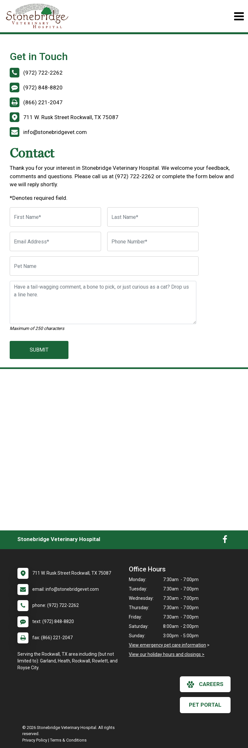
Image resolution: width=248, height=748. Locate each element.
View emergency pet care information (167, 645)
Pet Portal (205, 705)
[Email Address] (55, 241)
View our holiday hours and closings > (166, 654)
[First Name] (55, 217)
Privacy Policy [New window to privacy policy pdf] (34, 740)
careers (205, 684)
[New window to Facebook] (225, 540)
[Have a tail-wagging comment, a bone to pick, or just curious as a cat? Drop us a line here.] (103, 302)
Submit (39, 350)
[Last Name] (153, 217)
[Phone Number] (153, 241)
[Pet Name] (104, 266)
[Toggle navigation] (238, 16)
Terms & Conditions (68, 740)
